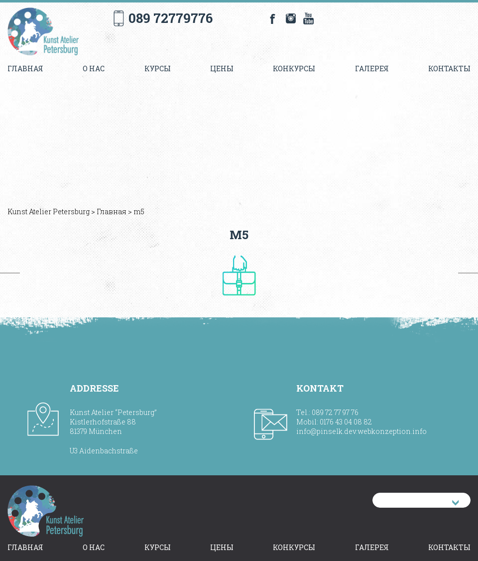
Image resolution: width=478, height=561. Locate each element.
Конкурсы (294, 68)
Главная (25, 68)
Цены (222, 68)
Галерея (372, 68)
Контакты (449, 68)
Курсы (157, 68)
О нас (94, 68)
